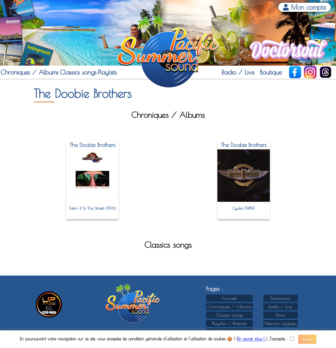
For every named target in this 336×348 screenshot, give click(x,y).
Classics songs (78, 72)
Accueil (229, 298)
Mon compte (304, 7)
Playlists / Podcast (229, 323)
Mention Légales (280, 323)
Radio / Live (238, 72)
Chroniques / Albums (30, 72)
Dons (280, 315)
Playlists (107, 72)
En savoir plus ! (252, 339)
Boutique (271, 72)
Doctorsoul (280, 298)
